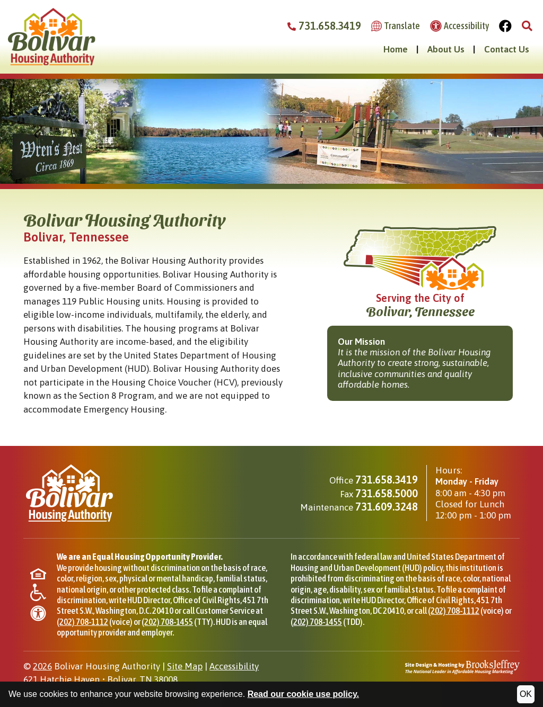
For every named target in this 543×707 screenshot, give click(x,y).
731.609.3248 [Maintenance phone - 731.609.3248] (386, 506)
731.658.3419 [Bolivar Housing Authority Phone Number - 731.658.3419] (324, 26)
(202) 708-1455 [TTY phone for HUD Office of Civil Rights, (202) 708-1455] (167, 621)
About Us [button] (446, 49)
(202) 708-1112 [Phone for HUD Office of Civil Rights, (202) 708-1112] (82, 621)
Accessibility (234, 666)
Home (395, 49)
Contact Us (506, 49)
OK (526, 694)
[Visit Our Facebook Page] (505, 26)
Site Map (185, 666)
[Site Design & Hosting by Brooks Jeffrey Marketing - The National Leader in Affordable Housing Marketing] (462, 666)
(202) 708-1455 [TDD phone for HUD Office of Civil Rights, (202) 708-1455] (316, 621)
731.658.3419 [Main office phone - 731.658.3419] (386, 479)
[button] (527, 26)
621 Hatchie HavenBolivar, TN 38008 (100, 679)
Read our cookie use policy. (303, 694)
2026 (42, 666)
